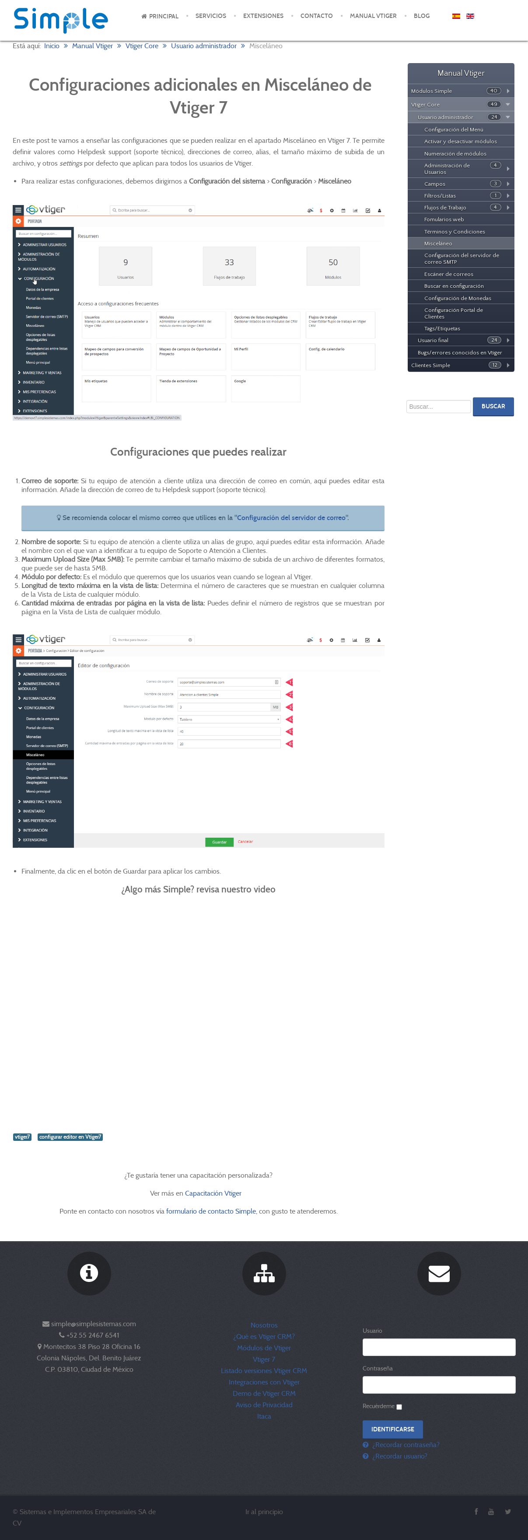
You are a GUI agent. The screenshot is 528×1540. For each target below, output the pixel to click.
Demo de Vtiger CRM (264, 1393)
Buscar (493, 406)
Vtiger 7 (264, 1359)
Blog (422, 16)
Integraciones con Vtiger (264, 1382)
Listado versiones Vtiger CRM (264, 1371)
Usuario (372, 1331)
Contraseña (378, 1368)
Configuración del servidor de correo (291, 517)
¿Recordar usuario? (399, 1456)
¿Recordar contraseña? (405, 1445)
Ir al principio (264, 1512)
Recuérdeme (379, 1406)
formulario (181, 1211)
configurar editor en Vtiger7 (70, 1137)
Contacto (317, 16)
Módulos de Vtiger (264, 1348)
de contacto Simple (227, 1211)
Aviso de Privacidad (264, 1405)
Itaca (264, 1416)
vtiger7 (22, 1137)
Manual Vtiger (373, 16)
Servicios (211, 16)
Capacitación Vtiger (214, 1193)
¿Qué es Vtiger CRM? (264, 1336)
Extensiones (263, 16)
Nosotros (264, 1325)
